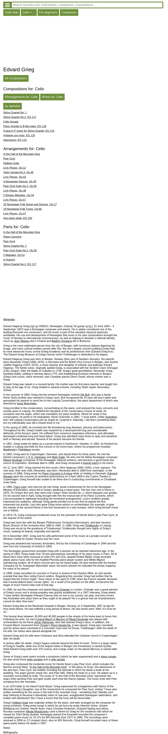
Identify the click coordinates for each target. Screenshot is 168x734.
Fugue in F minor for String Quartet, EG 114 (28, 130)
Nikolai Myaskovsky (37, 711)
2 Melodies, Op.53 (14, 255)
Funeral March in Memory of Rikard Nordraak (62, 619)
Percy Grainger (61, 589)
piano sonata (108, 656)
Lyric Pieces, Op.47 (14, 213)
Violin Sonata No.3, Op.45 (18, 172)
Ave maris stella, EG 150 (17, 218)
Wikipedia (9, 319)
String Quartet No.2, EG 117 (19, 117)
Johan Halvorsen (44, 622)
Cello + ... (28, 12)
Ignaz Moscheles (27, 403)
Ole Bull (85, 394)
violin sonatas (35, 659)
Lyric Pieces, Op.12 (14, 167)
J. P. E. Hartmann (36, 457)
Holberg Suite (11, 163)
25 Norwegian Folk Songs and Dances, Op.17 (30, 204)
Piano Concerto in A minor (57, 473)
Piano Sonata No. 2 (62, 625)
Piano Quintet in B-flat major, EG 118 (24, 126)
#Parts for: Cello (52, 97)
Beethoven (9, 449)
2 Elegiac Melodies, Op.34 (18, 195)
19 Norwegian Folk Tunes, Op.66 (22, 209)
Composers (69, 12)
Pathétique (24, 449)
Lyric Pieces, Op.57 (14, 199)
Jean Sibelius (22, 341)
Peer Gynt (9, 158)
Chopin (44, 625)
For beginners (48, 12)
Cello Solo (11, 12)
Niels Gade (58, 457)
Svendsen (111, 417)
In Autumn (9, 259)
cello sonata (58, 659)
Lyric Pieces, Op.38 (14, 190)
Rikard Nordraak (12, 460)
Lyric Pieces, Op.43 (14, 177)
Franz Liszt (19, 487)
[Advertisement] (83, 42)
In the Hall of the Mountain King (21, 154)
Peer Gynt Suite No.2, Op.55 (20, 186)
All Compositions (16, 78)
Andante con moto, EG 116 (19, 135)
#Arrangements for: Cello (21, 97)
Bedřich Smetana (62, 341)
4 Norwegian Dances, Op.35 (19, 181)
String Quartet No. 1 (15, 112)
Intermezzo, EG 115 (15, 140)
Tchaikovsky (92, 525)
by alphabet (12, 106)
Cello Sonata (10, 121)
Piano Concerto (12, 236)
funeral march (91, 463)
